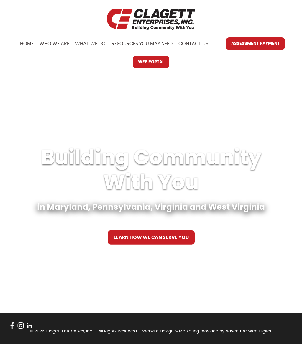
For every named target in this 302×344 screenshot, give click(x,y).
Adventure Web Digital (248, 331)
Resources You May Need (142, 43)
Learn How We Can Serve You (151, 237)
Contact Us (193, 43)
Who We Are (54, 43)
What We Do (90, 43)
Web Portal (151, 62)
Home (27, 43)
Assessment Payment (255, 44)
